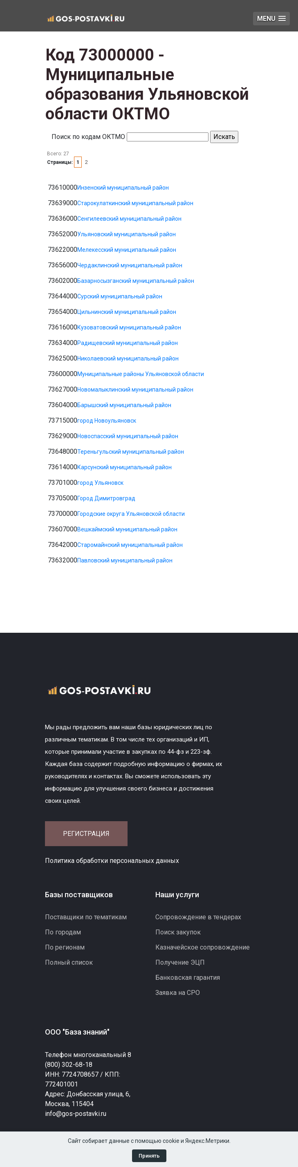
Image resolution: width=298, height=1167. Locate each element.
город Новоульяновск (106, 420)
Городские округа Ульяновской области (131, 514)
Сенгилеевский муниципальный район (129, 218)
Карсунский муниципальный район (124, 467)
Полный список (69, 962)
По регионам (65, 947)
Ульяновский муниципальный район (126, 234)
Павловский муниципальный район (125, 560)
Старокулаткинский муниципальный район (135, 203)
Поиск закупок (178, 932)
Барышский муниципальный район (124, 405)
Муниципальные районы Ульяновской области (140, 374)
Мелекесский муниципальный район (126, 249)
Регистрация (86, 834)
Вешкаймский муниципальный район (127, 529)
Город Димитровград (106, 498)
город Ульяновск (100, 482)
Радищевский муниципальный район (127, 343)
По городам (63, 932)
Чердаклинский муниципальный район (129, 265)
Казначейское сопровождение (202, 947)
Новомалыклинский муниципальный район (135, 389)
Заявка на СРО (177, 993)
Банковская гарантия (187, 977)
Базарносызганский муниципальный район (135, 281)
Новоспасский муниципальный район (127, 436)
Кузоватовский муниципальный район (129, 327)
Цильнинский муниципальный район (126, 312)
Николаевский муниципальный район (128, 358)
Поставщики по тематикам (86, 917)
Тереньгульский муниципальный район (130, 451)
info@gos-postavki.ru (75, 1114)
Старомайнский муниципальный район (130, 545)
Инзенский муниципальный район (123, 187)
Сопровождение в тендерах (198, 917)
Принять (149, 1156)
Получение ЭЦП (180, 962)
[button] (271, 18)
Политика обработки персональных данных (112, 861)
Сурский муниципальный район (119, 296)
